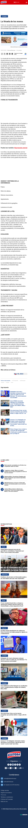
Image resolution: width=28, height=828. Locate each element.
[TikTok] (20, 765)
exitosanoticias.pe (8, 781)
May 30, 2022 (18, 374)
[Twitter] (11, 765)
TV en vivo (3, 795)
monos (2, 382)
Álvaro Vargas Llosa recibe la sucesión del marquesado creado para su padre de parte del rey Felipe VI (18, 431)
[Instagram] (15, 765)
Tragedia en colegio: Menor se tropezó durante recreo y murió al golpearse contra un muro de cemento (15, 471)
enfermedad (22, 380)
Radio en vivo (4, 801)
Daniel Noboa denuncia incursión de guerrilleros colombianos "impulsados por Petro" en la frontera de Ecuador (12, 551)
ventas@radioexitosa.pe (10, 778)
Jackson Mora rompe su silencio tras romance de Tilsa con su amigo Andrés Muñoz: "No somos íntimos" (13, 490)
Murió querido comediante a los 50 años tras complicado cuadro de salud (15, 466)
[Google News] (17, 765)
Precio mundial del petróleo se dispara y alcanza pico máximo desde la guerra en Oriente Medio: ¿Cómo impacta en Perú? (12, 604)
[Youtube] (13, 765)
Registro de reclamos (6, 792)
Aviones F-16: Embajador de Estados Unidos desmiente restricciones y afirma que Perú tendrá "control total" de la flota (18, 422)
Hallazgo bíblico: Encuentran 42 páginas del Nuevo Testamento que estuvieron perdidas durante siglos (15, 478)
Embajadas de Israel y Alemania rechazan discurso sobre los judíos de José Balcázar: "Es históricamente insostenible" (18, 394)
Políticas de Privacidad (7, 799)
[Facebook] (8, 765)
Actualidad (4, 16)
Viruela (7, 382)
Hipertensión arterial (20, 148)
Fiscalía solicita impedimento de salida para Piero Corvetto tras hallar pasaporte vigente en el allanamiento (14, 632)
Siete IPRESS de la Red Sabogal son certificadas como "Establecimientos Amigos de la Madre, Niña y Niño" (17, 404)
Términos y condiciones (7, 797)
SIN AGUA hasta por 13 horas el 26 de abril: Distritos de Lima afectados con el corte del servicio (15, 484)
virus (12, 382)
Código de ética (5, 790)
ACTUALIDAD (15, 380)
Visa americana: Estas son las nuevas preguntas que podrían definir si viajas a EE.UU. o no (18, 412)
